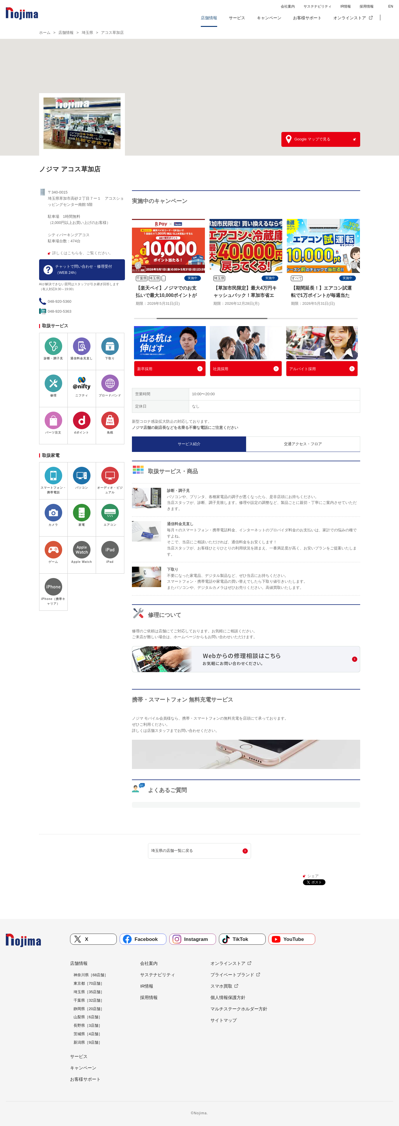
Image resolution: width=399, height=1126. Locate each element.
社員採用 (220, 369)
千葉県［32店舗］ (89, 1000)
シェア (313, 876)
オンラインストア (349, 17)
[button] (388, 18)
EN (390, 6)
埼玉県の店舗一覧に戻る (172, 850)
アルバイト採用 (302, 369)
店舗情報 (209, 17)
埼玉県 (87, 32)
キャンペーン (269, 17)
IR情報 (345, 6)
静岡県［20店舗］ (89, 1009)
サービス (237, 17)
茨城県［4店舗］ (88, 1034)
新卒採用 (144, 369)
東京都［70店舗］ (89, 983)
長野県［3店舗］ (88, 1025)
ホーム (44, 32)
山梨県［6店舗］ (88, 1017)
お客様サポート (307, 17)
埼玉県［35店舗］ (89, 992)
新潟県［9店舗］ (88, 1042)
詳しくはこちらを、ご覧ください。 (82, 253)
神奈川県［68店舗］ (91, 975)
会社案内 (288, 6)
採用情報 (367, 6)
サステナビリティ (318, 6)
